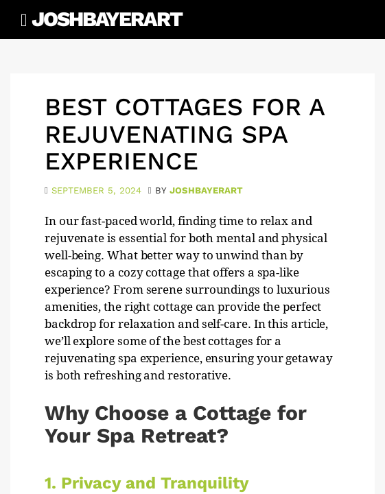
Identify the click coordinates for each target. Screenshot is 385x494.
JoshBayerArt (107, 19)
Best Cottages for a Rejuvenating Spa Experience (185, 134)
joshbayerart (206, 190)
